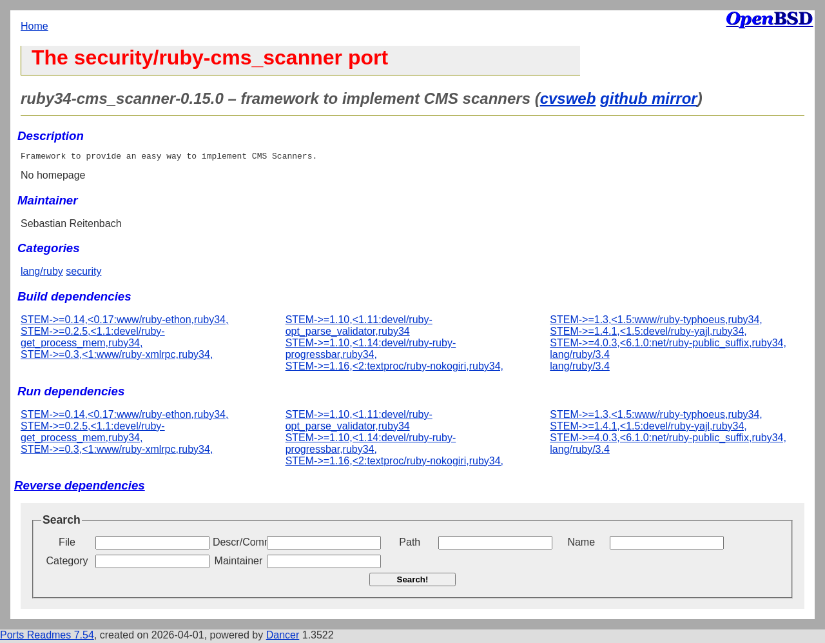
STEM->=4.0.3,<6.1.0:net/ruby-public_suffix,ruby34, (668, 344)
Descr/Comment (238, 544)
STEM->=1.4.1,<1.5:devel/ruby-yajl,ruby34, (648, 333)
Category (67, 562)
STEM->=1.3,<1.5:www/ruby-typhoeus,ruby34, (656, 321)
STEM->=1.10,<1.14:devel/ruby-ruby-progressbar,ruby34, (371, 350)
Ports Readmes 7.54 (47, 636)
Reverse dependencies (79, 487)
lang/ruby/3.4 (580, 356)
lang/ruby (42, 273)
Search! (413, 581)
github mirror (648, 98)
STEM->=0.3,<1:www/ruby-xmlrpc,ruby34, (117, 356)
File (67, 544)
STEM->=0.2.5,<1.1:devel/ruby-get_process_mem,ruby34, (93, 339)
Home (34, 26)
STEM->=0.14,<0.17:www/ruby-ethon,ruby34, (124, 321)
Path (409, 544)
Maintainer (239, 562)
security (83, 273)
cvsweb (568, 98)
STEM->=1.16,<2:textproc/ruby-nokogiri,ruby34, (394, 367)
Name (581, 544)
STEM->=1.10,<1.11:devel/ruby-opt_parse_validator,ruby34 (359, 327)
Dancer (283, 636)
